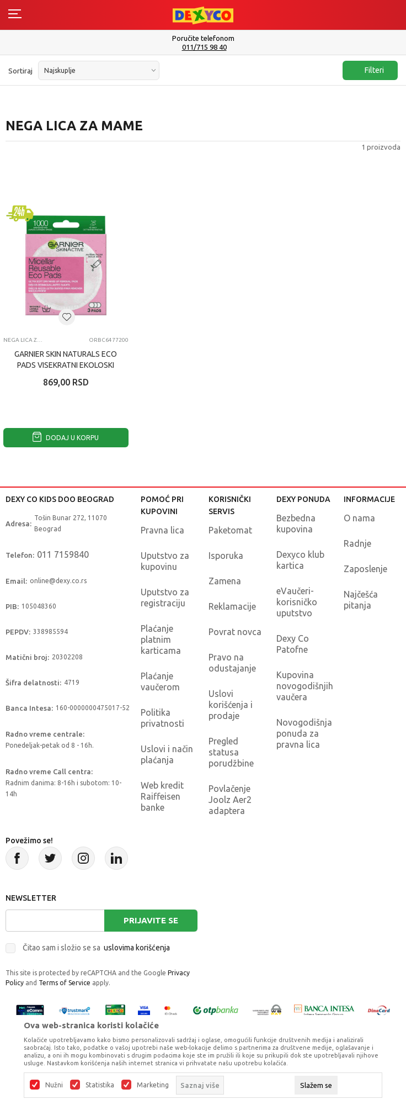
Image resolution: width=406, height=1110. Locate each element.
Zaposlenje (365, 569)
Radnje (357, 543)
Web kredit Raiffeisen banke (162, 796)
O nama (359, 518)
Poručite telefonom (203, 38)
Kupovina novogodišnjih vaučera (304, 686)
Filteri (369, 70)
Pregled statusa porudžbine (231, 752)
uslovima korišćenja (137, 947)
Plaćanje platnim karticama (161, 639)
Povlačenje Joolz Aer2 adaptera (230, 800)
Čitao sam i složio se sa (96, 948)
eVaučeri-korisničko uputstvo (296, 602)
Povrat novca (235, 632)
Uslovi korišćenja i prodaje (231, 705)
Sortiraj (20, 71)
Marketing (153, 1085)
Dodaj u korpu (66, 437)
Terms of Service (64, 982)
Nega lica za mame (24, 340)
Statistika (100, 1085)
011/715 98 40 (204, 47)
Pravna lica (162, 530)
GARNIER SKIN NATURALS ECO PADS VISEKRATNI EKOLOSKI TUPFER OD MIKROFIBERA (65, 365)
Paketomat (230, 530)
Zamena (225, 581)
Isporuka (226, 556)
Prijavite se (151, 920)
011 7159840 (63, 554)
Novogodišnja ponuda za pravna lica (304, 733)
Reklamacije (232, 606)
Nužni (54, 1085)
